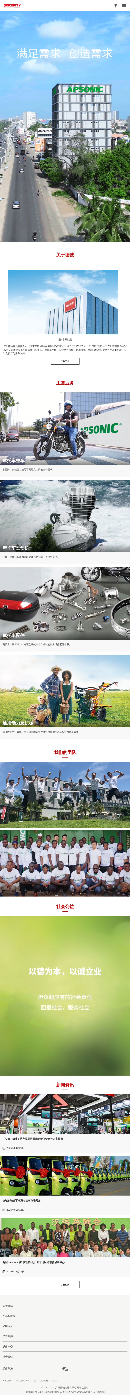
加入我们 (65, 863)
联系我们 (101, 1392)
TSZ (34, 1381)
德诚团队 (65, 794)
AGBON (44, 1381)
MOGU (55, 1381)
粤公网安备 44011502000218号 (42, 1392)
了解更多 (65, 361)
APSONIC (7, 1381)
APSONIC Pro (22, 1381)
